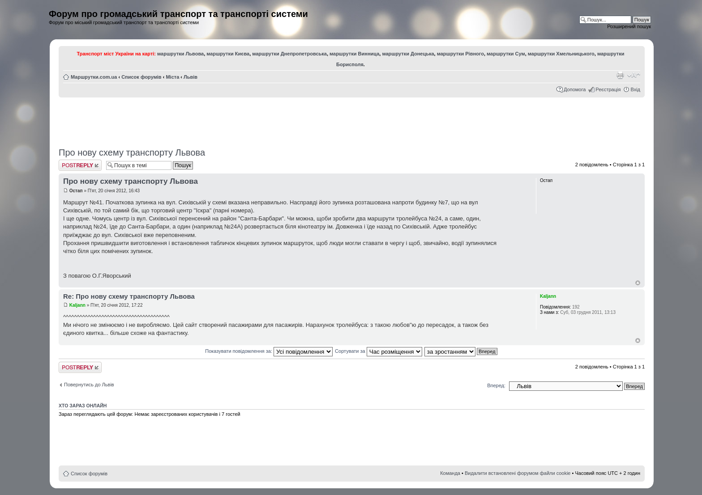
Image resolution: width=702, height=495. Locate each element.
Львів (190, 77)
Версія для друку (620, 75)
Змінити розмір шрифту (633, 75)
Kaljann (77, 305)
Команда (450, 473)
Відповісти (80, 165)
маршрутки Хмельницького (561, 53)
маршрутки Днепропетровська (289, 53)
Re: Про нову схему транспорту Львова (129, 296)
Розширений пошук (629, 26)
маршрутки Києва (227, 53)
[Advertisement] (352, 119)
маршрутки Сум (506, 53)
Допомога (575, 89)
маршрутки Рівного (460, 53)
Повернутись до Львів (89, 384)
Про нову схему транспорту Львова (132, 152)
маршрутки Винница (354, 53)
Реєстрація (608, 89)
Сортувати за (378, 351)
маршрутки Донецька (408, 53)
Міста (172, 77)
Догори (637, 282)
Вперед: (496, 385)
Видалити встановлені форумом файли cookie (518, 473)
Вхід (635, 89)
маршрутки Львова (180, 53)
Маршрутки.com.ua (94, 77)
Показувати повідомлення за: (269, 351)
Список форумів (141, 77)
